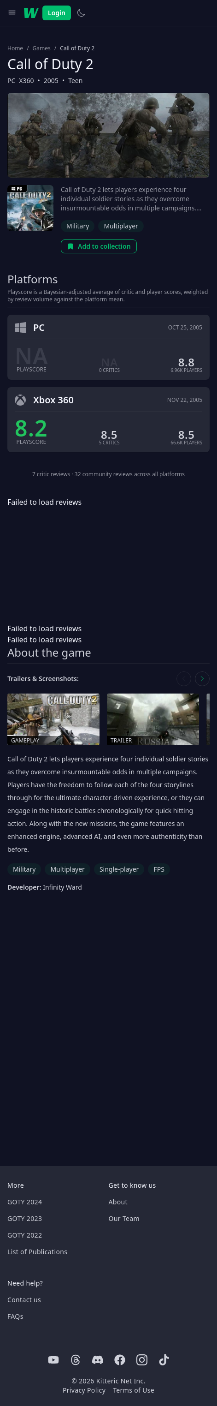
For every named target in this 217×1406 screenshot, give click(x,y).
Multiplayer (121, 225)
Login (56, 12)
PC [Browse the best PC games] (11, 80)
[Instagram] (141, 1359)
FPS (158, 869)
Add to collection (99, 246)
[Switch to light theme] (81, 13)
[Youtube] (53, 1359)
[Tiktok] (164, 1359)
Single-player (119, 869)
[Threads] (75, 1359)
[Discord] (97, 1359)
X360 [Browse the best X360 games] (26, 80)
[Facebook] (119, 1359)
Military (77, 225)
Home (15, 48)
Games (42, 48)
